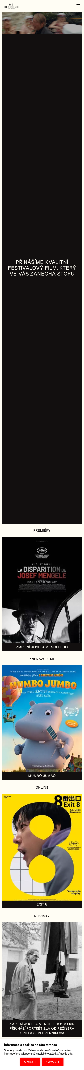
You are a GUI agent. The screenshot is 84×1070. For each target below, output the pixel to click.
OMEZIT (30, 1061)
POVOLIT (53, 1061)
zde (70, 1053)
